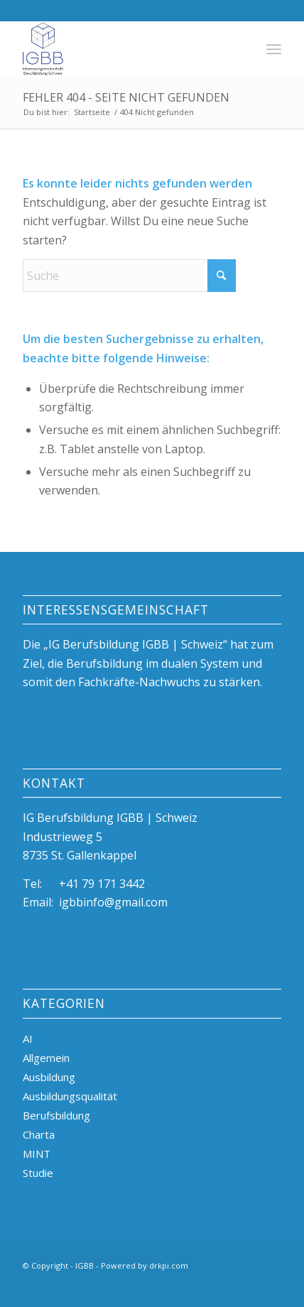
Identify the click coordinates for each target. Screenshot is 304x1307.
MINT (36, 1153)
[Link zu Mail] (270, 1289)
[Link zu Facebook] (249, 1289)
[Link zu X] (206, 1289)
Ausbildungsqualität (70, 1096)
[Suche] (129, 275)
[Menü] (273, 49)
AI (28, 1038)
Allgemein (46, 1058)
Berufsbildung (56, 1115)
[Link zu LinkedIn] (185, 1289)
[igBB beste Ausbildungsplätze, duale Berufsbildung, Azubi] (126, 49)
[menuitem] (273, 49)
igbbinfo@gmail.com (113, 902)
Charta (39, 1134)
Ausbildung (49, 1077)
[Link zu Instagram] (228, 1289)
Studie (38, 1173)
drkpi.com (168, 1265)
